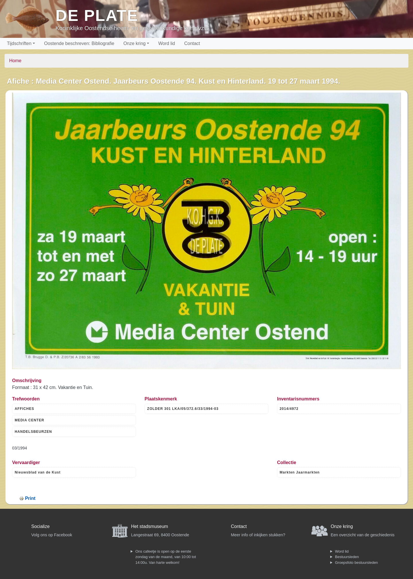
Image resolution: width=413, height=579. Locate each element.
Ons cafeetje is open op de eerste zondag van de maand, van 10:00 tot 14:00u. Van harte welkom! (165, 557)
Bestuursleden (347, 557)
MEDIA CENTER (29, 420)
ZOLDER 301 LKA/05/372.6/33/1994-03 (183, 409)
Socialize (40, 526)
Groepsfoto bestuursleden (356, 562)
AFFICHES (24, 409)
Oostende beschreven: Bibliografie (79, 43)
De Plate (96, 15)
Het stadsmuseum (149, 526)
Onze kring (134, 43)
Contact (192, 43)
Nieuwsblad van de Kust (38, 472)
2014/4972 (289, 409)
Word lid (166, 43)
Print (30, 498)
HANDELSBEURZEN (33, 432)
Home (15, 60)
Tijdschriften (19, 43)
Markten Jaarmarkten (300, 472)
